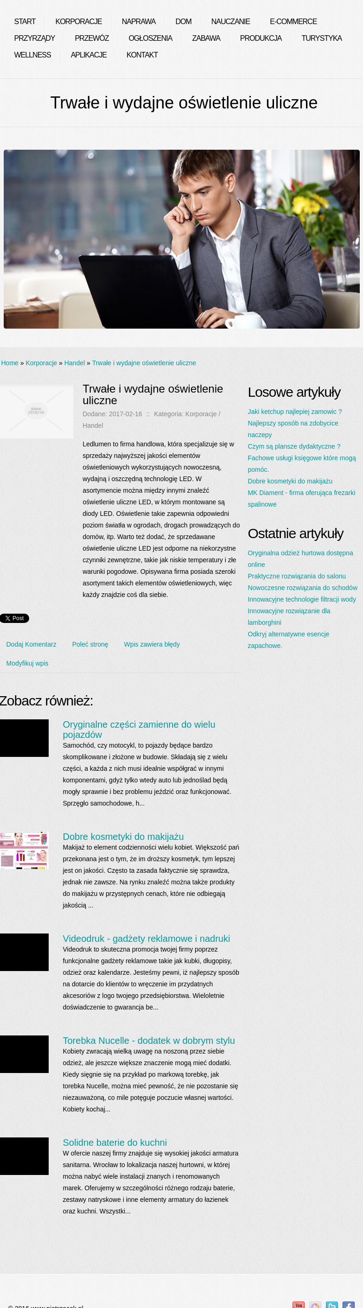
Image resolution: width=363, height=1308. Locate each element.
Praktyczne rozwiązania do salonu (297, 576)
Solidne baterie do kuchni (115, 1142)
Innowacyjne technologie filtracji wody (302, 599)
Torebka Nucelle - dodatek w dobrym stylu (149, 1040)
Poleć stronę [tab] (90, 644)
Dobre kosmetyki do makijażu (123, 837)
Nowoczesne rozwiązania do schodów (302, 587)
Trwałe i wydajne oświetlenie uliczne (144, 363)
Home (10, 363)
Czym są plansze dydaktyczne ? (294, 446)
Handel (74, 363)
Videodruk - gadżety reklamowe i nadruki (146, 938)
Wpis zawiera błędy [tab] (152, 644)
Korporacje (41, 363)
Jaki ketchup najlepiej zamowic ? (295, 411)
